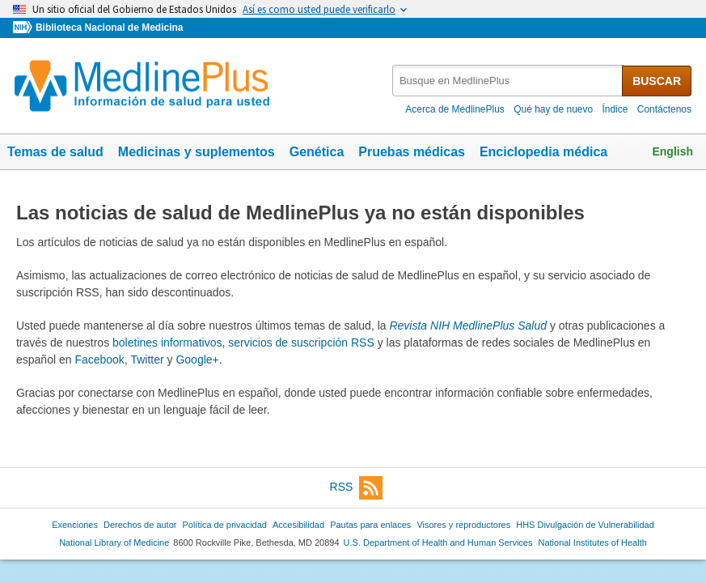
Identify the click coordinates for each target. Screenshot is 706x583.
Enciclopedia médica (543, 152)
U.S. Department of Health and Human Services (438, 542)
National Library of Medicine (114, 542)
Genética (317, 152)
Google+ (196, 359)
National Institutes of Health (593, 542)
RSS (356, 488)
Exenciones (75, 525)
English (672, 151)
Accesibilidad (298, 525)
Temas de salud (55, 152)
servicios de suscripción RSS (301, 342)
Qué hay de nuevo (553, 109)
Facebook (99, 359)
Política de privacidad (224, 525)
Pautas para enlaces (370, 525)
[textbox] (508, 80)
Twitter (146, 359)
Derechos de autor (140, 525)
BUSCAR (656, 80)
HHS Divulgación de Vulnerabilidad (585, 525)
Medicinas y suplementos (196, 152)
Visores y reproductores (463, 525)
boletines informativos (167, 342)
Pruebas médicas (411, 152)
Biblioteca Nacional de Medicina (109, 27)
